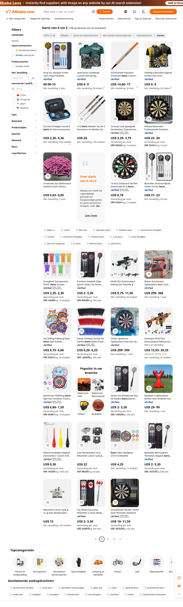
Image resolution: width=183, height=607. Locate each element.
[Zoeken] (105, 11)
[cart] (135, 12)
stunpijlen (53, 594)
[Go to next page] (120, 539)
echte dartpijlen (137, 237)
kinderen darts (124, 230)
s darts (112, 587)
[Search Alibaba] (66, 11)
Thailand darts (96, 237)
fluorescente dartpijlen (149, 230)
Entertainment (144, 35)
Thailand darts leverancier (153, 594)
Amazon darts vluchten (22, 587)
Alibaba (64, 35)
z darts (65, 230)
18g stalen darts (101, 230)
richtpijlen (35, 594)
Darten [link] (160, 35)
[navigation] (23, 283)
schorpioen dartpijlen (71, 237)
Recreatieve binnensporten (117, 35)
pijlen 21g (96, 587)
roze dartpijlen (93, 594)
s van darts (116, 237)
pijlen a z (49, 230)
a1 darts (75, 243)
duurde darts (72, 594)
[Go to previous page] (96, 539)
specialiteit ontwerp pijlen (71, 587)
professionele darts (154, 587)
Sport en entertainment (86, 35)
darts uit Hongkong (54, 243)
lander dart (16, 594)
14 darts (49, 237)
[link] (179, 578)
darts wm (81, 230)
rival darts (113, 594)
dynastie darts (130, 587)
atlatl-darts (114, 243)
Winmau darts (94, 243)
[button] (93, 11)
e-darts (129, 594)
